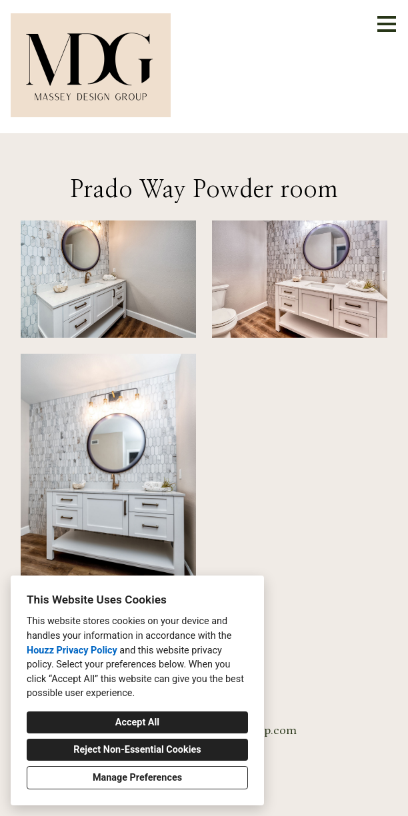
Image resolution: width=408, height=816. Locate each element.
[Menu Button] (386, 24)
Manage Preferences (137, 777)
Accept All (137, 722)
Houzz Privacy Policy (72, 650)
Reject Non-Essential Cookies (137, 749)
